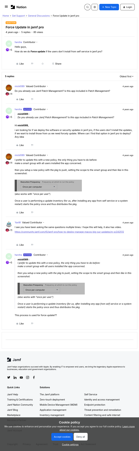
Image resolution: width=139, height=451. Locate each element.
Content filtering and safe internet (102, 415)
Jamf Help (12, 394)
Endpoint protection (94, 404)
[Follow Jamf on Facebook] (34, 377)
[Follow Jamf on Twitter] (8, 377)
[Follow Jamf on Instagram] (27, 377)
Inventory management (52, 415)
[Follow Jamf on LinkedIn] (15, 377)
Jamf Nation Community (20, 404)
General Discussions (39, 15)
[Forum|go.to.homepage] (18, 7)
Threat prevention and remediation (102, 409)
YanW (18, 222)
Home (6, 15)
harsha (18, 42)
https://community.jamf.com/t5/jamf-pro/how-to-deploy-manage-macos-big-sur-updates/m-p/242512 (69, 231)
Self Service (90, 394)
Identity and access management (102, 399)
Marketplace (13, 415)
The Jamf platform (49, 394)
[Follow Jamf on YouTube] (21, 377)
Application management (53, 409)
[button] (6, 7)
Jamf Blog (12, 409)
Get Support (18, 15)
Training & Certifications (20, 399)
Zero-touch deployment (52, 399)
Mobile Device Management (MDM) (58, 404)
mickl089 (20, 86)
